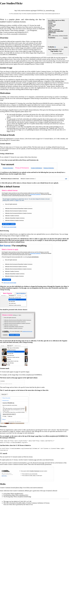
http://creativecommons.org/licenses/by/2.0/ (51, 13)
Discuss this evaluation (58, 53)
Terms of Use (29, 504)
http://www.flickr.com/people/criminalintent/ (13, 34)
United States (52, 32)
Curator (50, 23)
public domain (36, 123)
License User (51, 22)
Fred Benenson (7, 495)
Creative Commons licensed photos (9, 487)
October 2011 (58, 71)
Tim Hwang (6, 496)
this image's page (33, 436)
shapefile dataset (20, 79)
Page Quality (54, 51)
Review (66, 47)
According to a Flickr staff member (9, 57)
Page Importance (53, 49)
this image (12, 374)
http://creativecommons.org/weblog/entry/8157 (14, 32)
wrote (27, 103)
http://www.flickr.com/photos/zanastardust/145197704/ (30, 13)
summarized (27, 74)
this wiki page (18, 433)
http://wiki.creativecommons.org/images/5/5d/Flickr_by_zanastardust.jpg (34, 10)
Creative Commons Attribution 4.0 (36, 503)
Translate (65, 38)
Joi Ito (5, 493)
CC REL (57, 138)
